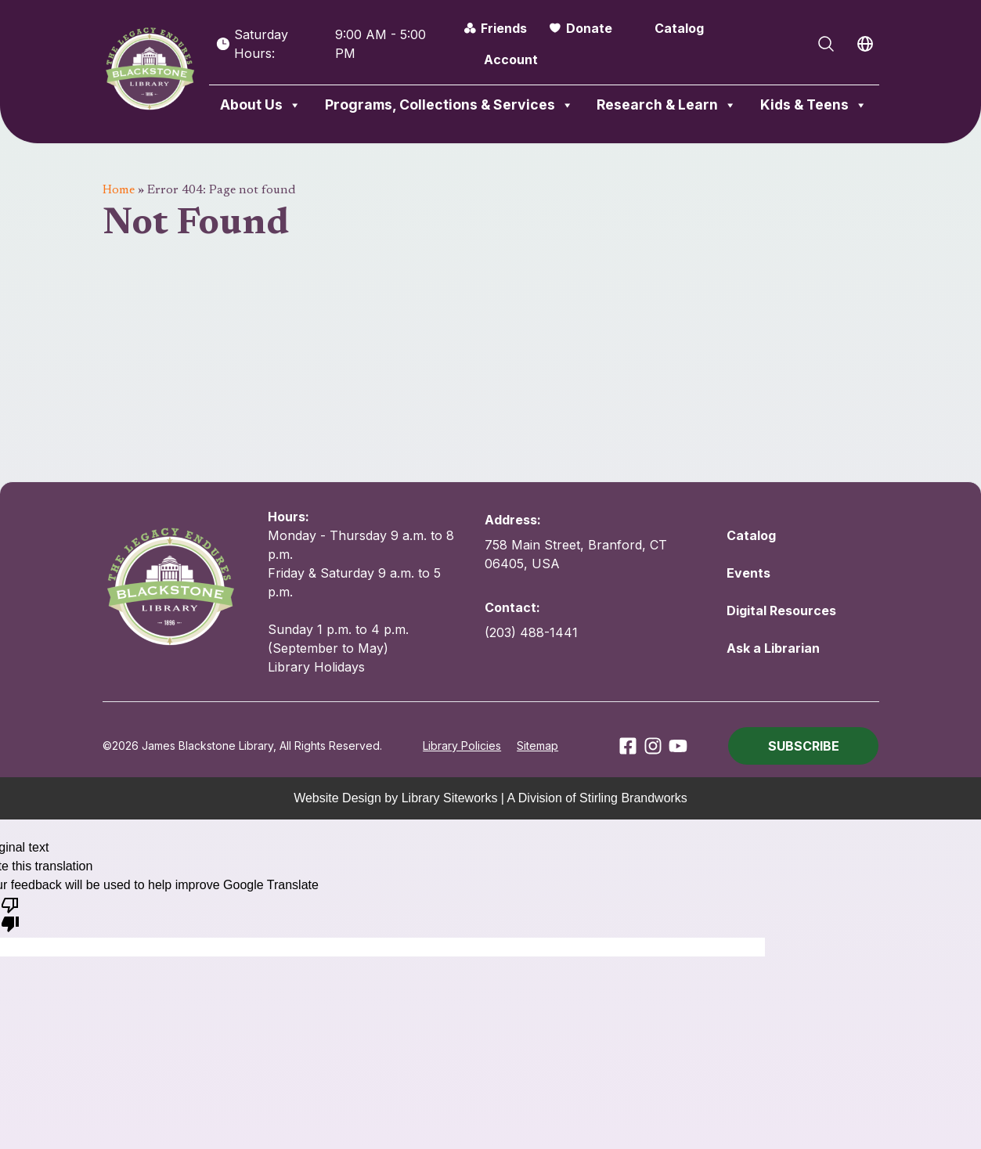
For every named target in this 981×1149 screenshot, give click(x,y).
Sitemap (537, 745)
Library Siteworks (450, 798)
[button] (803, 746)
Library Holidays (316, 667)
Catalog (679, 28)
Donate (589, 28)
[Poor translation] (10, 913)
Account (511, 59)
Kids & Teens (813, 104)
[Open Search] (826, 43)
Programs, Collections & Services (449, 104)
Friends (504, 28)
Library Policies (462, 745)
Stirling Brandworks (633, 798)
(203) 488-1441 (531, 632)
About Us (260, 104)
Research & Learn (667, 104)
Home (119, 190)
